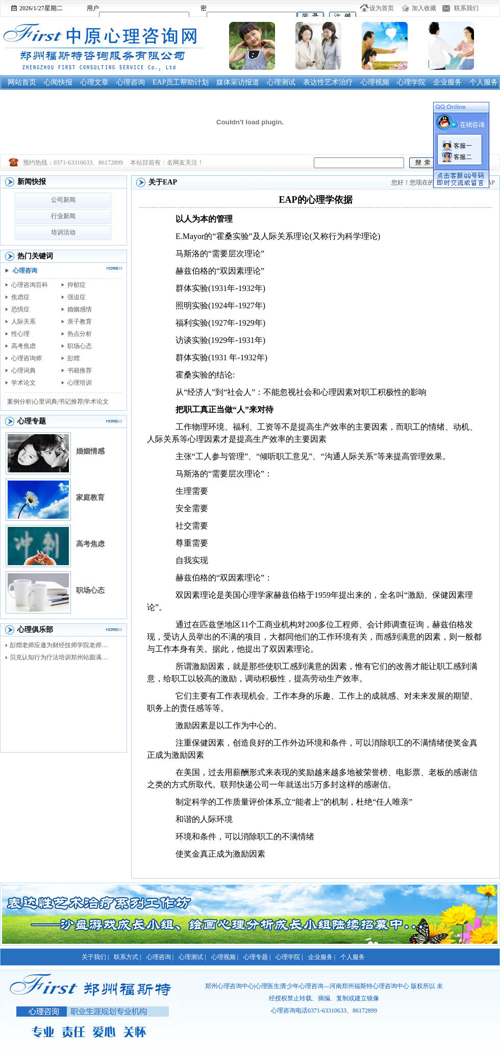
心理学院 (411, 82)
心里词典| (45, 401)
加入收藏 (424, 8)
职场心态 (79, 346)
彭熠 (73, 358)
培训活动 (63, 232)
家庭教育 (90, 497)
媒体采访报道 (237, 82)
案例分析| (20, 401)
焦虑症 (20, 297)
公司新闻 (63, 199)
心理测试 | (192, 957)
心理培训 (79, 382)
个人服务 (483, 82)
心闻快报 (58, 82)
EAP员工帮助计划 (181, 82)
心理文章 (94, 82)
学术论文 (23, 382)
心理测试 (281, 82)
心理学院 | (289, 957)
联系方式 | (127, 957)
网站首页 (22, 82)
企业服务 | (321, 957)
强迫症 (76, 297)
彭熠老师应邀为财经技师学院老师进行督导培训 (61, 645)
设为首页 (381, 8)
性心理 (20, 333)
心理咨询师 (26, 358)
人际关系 (23, 321)
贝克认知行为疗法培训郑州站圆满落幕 (61, 657)
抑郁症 (76, 284)
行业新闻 (63, 216)
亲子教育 (79, 321)
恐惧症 (20, 309)
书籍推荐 (79, 370)
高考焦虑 (23, 346)
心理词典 (23, 370)
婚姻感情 (79, 309)
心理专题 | (256, 957)
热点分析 (79, 333)
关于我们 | (95, 957)
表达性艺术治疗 (328, 82)
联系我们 (466, 8)
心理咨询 (130, 82)
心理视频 (375, 82)
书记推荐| (71, 401)
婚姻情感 (90, 451)
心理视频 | (224, 957)
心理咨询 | (159, 957)
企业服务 (447, 82)
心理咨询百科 (29, 284)
